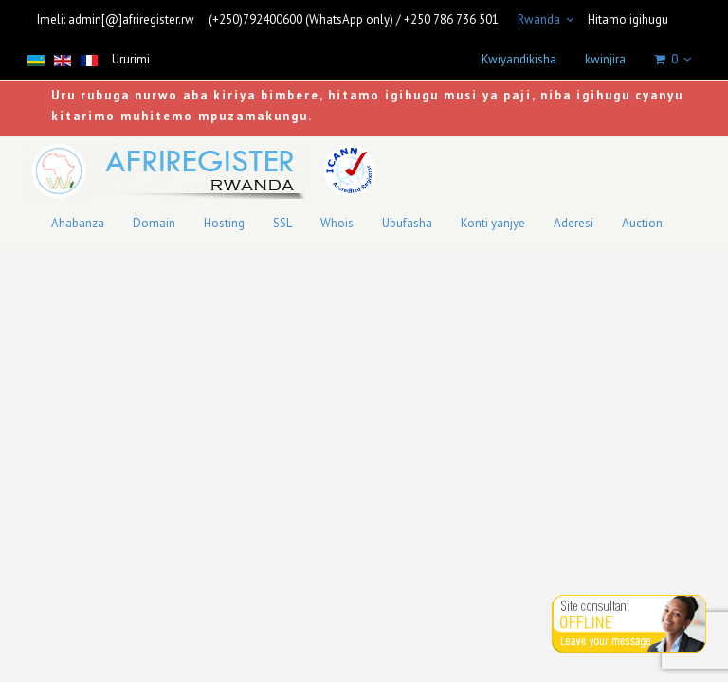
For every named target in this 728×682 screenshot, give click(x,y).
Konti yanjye (493, 223)
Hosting (224, 223)
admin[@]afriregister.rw (131, 19)
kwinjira (605, 59)
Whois (337, 223)
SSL (282, 223)
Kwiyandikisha (519, 59)
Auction (642, 223)
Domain (154, 223)
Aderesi (573, 223)
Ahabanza (77, 223)
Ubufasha (407, 223)
